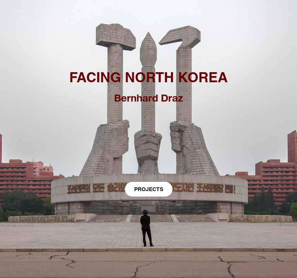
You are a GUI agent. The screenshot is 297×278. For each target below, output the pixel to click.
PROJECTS (148, 189)
